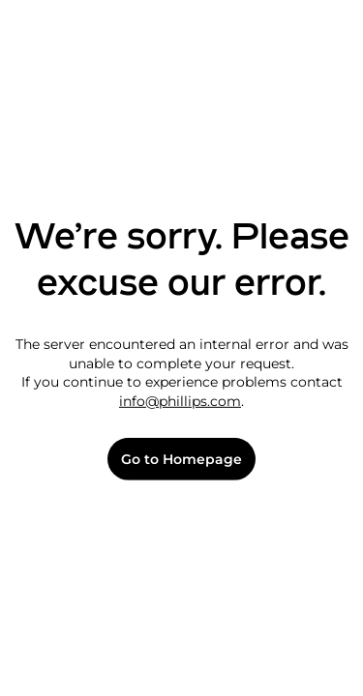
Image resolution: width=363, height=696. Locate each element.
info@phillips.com (180, 401)
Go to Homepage (181, 459)
